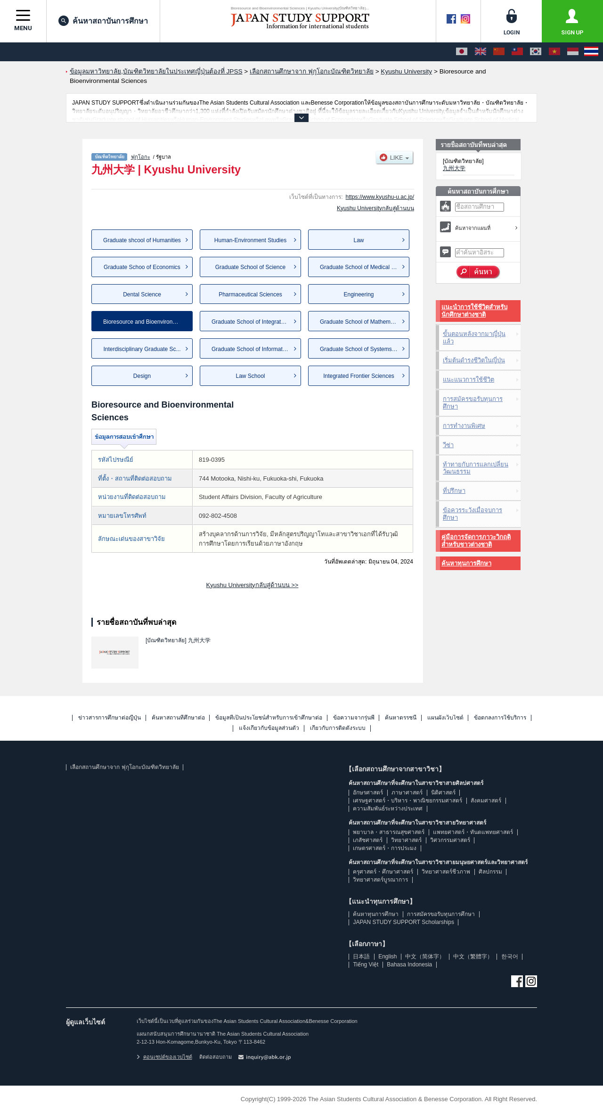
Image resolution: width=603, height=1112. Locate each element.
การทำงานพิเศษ (464, 425)
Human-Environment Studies (250, 240)
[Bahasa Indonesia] (573, 52)
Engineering (358, 294)
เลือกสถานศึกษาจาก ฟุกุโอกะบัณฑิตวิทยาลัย (124, 767)
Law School (250, 376)
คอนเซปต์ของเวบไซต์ (164, 1057)
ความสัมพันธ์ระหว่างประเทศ (388, 808)
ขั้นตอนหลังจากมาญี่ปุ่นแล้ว (474, 337)
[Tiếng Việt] (554, 52)
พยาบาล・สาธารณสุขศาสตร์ (388, 832)
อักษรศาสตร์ (368, 792)
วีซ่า (448, 445)
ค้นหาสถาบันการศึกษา (103, 21)
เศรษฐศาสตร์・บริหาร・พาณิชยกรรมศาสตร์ (407, 800)
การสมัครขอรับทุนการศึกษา (473, 402)
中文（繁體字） (473, 956)
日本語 (361, 956)
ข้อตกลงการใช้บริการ (500, 718)
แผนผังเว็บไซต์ (445, 718)
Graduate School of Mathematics (361, 322)
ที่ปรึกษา (454, 490)
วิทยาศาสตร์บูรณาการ (380, 879)
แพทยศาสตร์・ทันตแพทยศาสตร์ (473, 832)
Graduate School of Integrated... (252, 322)
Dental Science (142, 294)
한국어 (509, 956)
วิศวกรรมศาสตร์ (450, 840)
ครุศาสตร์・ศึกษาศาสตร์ (383, 871)
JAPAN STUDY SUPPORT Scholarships (403, 922)
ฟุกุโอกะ (140, 157)
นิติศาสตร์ (443, 792)
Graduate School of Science (250, 267)
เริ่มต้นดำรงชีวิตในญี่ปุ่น (474, 360)
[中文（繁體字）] (517, 52)
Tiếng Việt (365, 964)
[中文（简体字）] (499, 52)
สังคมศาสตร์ (486, 800)
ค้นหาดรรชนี (400, 718)
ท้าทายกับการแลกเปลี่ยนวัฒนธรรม (475, 468)
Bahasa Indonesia (409, 964)
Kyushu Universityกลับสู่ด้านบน (375, 208)
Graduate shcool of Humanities (142, 240)
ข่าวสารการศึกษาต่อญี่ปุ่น (109, 718)
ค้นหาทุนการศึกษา (466, 563)
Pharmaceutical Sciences (250, 294)
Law (358, 240)
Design (142, 376)
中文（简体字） (425, 956)
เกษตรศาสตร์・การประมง (384, 848)
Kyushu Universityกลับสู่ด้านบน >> (252, 585)
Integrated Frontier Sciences (358, 376)
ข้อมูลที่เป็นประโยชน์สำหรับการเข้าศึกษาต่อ (268, 718)
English (387, 956)
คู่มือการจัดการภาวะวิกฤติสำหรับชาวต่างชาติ (476, 540)
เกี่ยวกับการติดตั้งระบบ (338, 728)
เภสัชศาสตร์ (368, 840)
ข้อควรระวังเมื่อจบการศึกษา (472, 514)
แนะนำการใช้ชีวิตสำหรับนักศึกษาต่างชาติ (474, 310)
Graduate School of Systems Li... (361, 349)
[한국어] (536, 52)
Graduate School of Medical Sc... (361, 267)
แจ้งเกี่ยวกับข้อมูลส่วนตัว (269, 728)
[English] (480, 52)
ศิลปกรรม (490, 871)
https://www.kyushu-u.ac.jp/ (380, 197)
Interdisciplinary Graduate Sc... (141, 349)
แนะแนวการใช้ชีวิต (468, 379)
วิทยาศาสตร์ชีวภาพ (446, 871)
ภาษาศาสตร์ (407, 792)
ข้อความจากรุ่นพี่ (354, 718)
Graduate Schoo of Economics (142, 267)
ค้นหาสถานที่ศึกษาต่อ (178, 718)
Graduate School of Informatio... (252, 349)
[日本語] (462, 52)
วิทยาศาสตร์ (406, 840)
